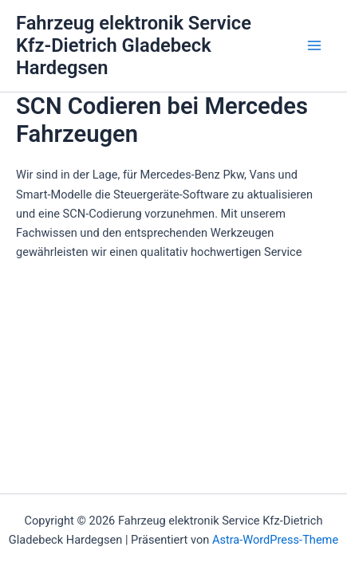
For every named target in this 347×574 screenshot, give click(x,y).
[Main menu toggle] (314, 45)
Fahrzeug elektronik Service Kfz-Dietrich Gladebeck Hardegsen (133, 46)
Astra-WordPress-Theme (275, 540)
